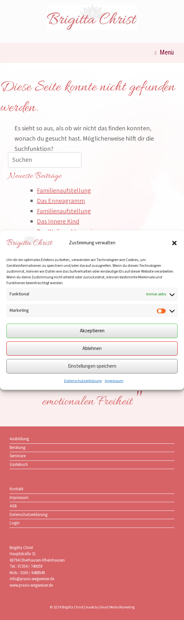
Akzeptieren (92, 330)
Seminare (18, 456)
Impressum (114, 381)
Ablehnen (92, 348)
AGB (13, 506)
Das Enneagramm (61, 200)
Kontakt (16, 489)
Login (15, 523)
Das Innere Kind (58, 221)
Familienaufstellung (64, 190)
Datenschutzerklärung (83, 381)
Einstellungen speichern (92, 366)
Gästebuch (19, 464)
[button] (174, 243)
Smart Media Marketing (117, 607)
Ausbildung (19, 439)
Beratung (17, 447)
